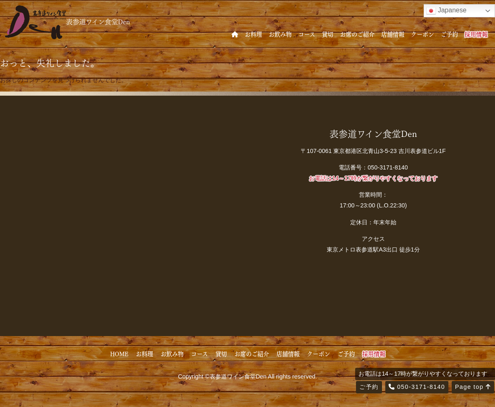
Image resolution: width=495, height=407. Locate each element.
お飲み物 (280, 33)
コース (306, 33)
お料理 (253, 33)
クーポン (422, 33)
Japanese (446, 11)
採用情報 (476, 33)
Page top (473, 386)
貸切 (327, 33)
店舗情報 (392, 33)
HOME (119, 353)
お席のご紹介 (357, 33)
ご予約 (449, 33)
